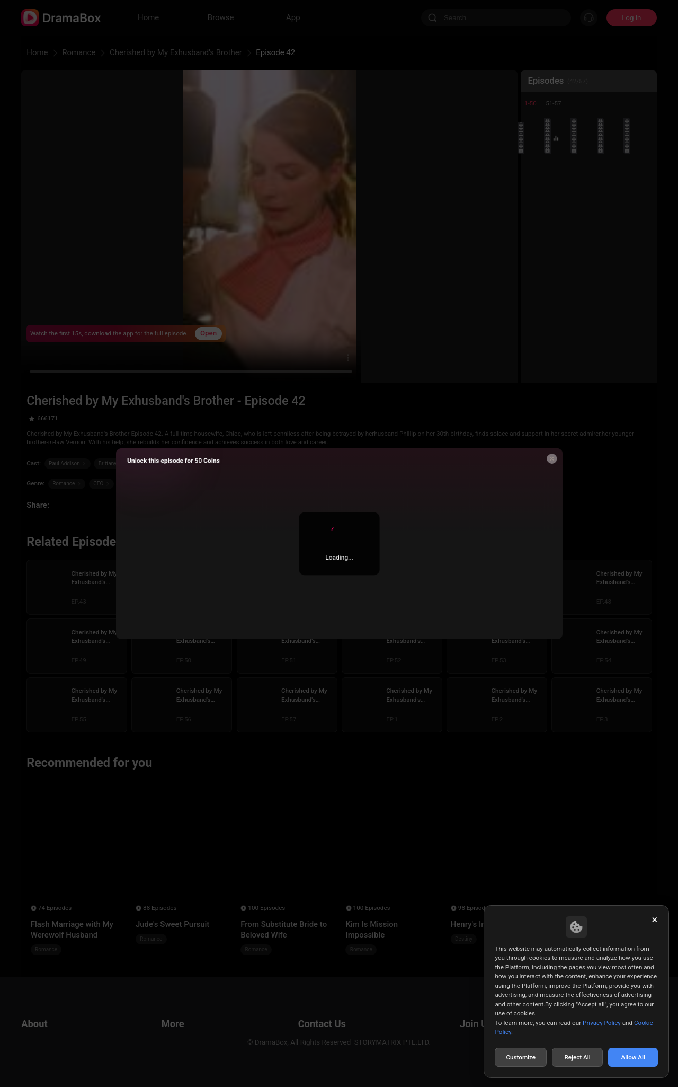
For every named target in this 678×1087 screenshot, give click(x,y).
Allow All (633, 1057)
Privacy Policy (602, 1023)
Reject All (577, 1057)
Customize (521, 1057)
